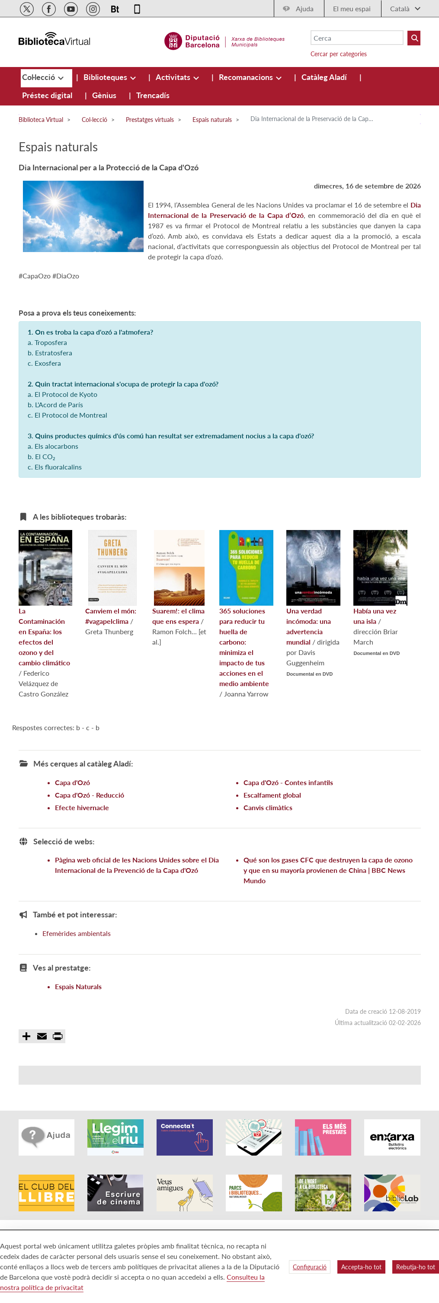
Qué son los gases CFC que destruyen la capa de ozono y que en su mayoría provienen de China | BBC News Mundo (328, 870)
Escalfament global (272, 795)
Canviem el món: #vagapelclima (111, 577)
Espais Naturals (78, 986)
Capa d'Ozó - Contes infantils (288, 782)
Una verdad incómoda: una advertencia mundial (313, 588)
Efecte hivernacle (82, 807)
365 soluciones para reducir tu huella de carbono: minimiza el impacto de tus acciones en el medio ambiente (246, 608)
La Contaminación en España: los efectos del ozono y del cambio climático (46, 598)
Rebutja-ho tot (415, 1267)
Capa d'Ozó (72, 782)
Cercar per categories (339, 53)
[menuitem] (39, 77)
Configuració (310, 1267)
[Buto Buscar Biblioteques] (413, 38)
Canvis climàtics (268, 807)
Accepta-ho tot (361, 1267)
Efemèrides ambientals (76, 933)
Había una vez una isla (380, 577)
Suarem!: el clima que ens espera (178, 577)
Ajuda (305, 8)
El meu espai (352, 8)
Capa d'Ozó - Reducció (89, 795)
